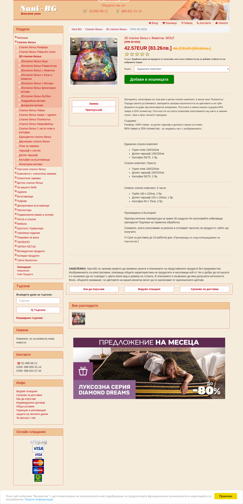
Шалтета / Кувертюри (30, 228)
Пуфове (22, 201)
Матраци (22, 37)
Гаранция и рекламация (31, 410)
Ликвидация (24, 267)
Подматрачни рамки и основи (35, 214)
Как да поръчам (26, 398)
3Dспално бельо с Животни (38, 70)
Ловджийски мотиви (33, 100)
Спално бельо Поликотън (34, 119)
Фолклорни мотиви (30, 164)
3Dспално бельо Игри (34, 61)
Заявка (93, 103)
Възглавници (25, 196)
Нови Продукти (25, 274)
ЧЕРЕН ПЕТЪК (26, 246)
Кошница (169, 22)
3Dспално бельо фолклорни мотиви (38, 89)
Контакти (204, 22)
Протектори (24, 210)
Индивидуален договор (30, 402)
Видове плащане (26, 391)
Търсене (38, 310)
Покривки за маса (28, 237)
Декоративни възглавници (33, 205)
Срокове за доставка (29, 395)
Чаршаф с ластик (30, 150)
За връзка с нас (26, 417)
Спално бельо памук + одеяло (37, 114)
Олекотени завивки (29, 178)
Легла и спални (26, 219)
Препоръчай (93, 109)
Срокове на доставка (205, 289)
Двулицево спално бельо (34, 141)
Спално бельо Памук (32, 110)
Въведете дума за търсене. (34, 294)
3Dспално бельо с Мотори (37, 83)
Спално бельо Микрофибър (36, 123)
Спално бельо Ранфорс (33, 47)
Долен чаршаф (28, 155)
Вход (153, 22)
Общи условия (25, 406)
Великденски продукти (31, 251)
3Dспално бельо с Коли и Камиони (36, 76)
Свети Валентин (27, 260)
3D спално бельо (30, 56)
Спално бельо (26, 42)
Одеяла (22, 191)
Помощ (187, 22)
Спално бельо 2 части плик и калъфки (37, 130)
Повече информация (39, 500)
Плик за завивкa (29, 145)
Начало (221, 22)
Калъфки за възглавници (34, 159)
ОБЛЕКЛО (23, 242)
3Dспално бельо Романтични (39, 65)
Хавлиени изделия (28, 232)
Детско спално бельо (30, 182)
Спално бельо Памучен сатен (37, 51)
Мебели (22, 223)
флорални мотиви (32, 105)
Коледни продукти (28, 255)
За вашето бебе (27, 187)
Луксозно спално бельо (31, 169)
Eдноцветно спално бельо (35, 136)
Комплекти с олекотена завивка (36, 173)
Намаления (23, 270)
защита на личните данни (32, 414)
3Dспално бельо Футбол (36, 96)
